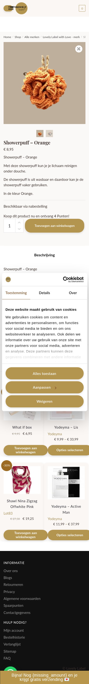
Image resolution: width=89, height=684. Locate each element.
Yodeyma (55, 434)
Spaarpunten (13, 605)
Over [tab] (73, 293)
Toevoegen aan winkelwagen (55, 226)
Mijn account (14, 630)
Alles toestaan (44, 373)
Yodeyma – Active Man (66, 509)
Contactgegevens (17, 612)
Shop (18, 37)
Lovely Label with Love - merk (61, 37)
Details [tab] (44, 293)
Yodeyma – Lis (66, 427)
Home (7, 37)
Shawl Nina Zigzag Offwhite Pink (22, 504)
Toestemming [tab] (16, 293)
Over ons (11, 571)
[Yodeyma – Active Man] (66, 482)
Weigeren (44, 401)
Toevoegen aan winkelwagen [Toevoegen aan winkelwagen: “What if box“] (25, 450)
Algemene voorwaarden (22, 598)
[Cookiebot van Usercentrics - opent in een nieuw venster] (63, 279)
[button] (78, 49)
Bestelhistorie (14, 637)
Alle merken (31, 37)
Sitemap (10, 651)
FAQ (7, 658)
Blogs (8, 577)
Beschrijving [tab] (44, 255)
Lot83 (8, 513)
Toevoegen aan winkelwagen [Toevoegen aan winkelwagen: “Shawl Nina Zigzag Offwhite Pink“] (25, 535)
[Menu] (8, 8)
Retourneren (13, 584)
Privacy (9, 591)
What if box (22, 427)
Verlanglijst (12, 644)
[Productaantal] (9, 226)
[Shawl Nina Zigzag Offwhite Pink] (22, 480)
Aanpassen (44, 387)
